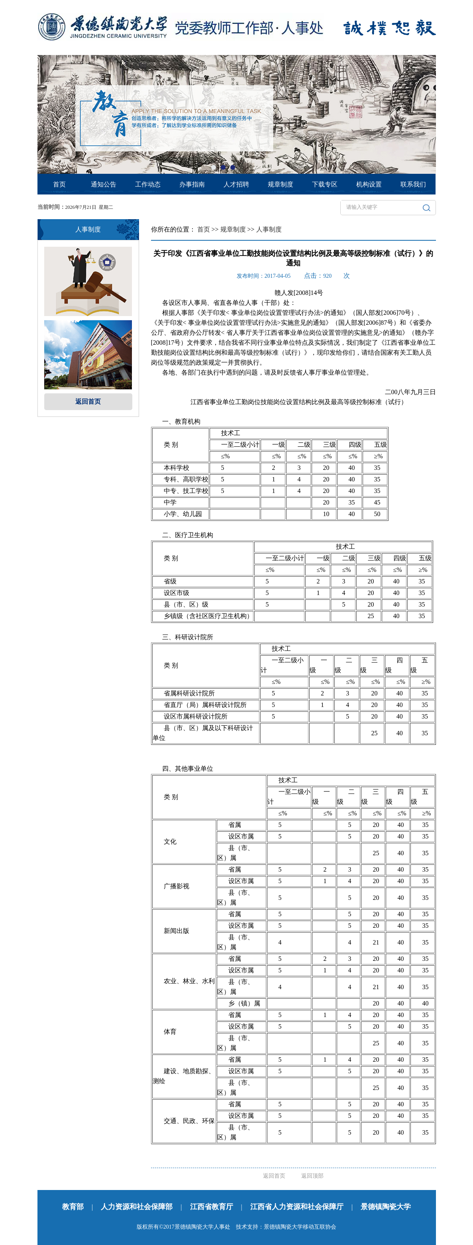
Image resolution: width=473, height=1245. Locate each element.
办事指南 (192, 184)
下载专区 (325, 184)
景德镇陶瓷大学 (386, 1207)
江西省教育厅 (211, 1207)
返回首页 (88, 401)
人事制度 (269, 229)
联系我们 (413, 184)
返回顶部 (312, 1176)
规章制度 (280, 184)
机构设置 (369, 184)
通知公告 (103, 184)
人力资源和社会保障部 (137, 1207)
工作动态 (148, 184)
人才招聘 (236, 184)
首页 (59, 184)
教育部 (73, 1207)
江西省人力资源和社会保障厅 (296, 1207)
